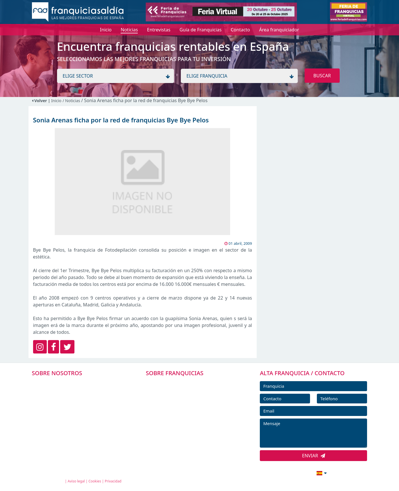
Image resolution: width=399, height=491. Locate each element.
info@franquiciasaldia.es (272, 472)
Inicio (56, 100)
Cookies (94, 481)
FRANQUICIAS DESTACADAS (182, 409)
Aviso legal (76, 481)
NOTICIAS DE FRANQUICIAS (182, 422)
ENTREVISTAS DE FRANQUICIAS (186, 435)
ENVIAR (313, 455)
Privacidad (113, 481)
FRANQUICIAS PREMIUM (179, 383)
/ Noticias (71, 100)
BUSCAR (322, 75)
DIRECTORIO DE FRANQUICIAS (185, 396)
